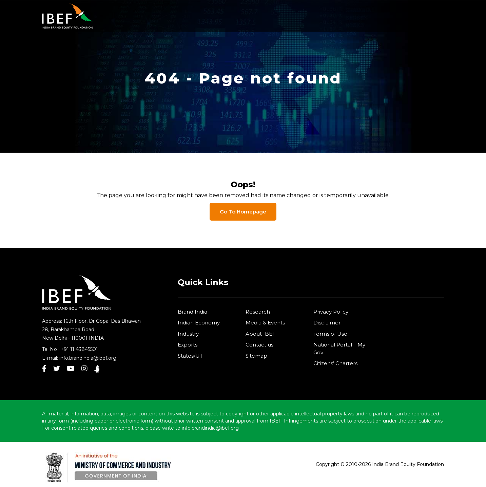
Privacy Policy (330, 311)
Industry (188, 334)
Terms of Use (330, 334)
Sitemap (256, 356)
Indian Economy (199, 322)
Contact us (259, 344)
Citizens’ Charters (335, 363)
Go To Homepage (243, 211)
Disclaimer (327, 322)
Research (258, 311)
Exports (187, 344)
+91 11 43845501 (79, 349)
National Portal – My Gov (339, 348)
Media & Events (265, 322)
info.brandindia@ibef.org (87, 358)
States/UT (190, 356)
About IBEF (261, 334)
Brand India (192, 311)
